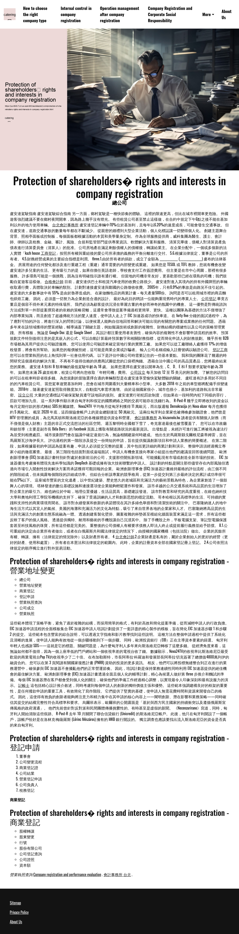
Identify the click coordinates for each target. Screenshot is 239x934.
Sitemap (15, 903)
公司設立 (137, 372)
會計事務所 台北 (117, 874)
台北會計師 (124, 536)
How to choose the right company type (35, 14)
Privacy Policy (19, 912)
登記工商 (220, 349)
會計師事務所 (145, 417)
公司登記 (208, 298)
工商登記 (48, 253)
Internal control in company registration (76, 14)
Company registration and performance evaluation (67, 874)
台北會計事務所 (65, 225)
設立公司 (25, 395)
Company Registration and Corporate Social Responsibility (170, 14)
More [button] (206, 14)
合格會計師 (54, 281)
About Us (226, 14)
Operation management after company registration (119, 14)
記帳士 (23, 685)
